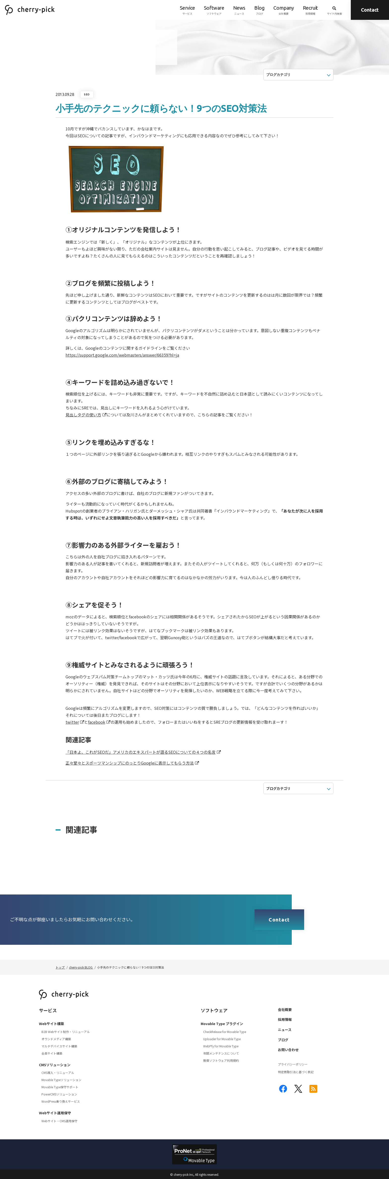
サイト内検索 (334, 9)
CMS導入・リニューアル (57, 1072)
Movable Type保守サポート (59, 1087)
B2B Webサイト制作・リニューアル (65, 1032)
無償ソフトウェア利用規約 (221, 1060)
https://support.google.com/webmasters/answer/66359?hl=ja (122, 355)
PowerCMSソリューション (59, 1094)
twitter (72, 722)
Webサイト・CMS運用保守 (59, 1121)
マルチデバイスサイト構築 (59, 1046)
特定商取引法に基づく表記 (296, 1072)
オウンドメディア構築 (56, 1039)
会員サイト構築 (51, 1053)
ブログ (259, 9)
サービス (187, 9)
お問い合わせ (288, 1049)
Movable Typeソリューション (61, 1080)
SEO (87, 94)
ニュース (239, 9)
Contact (370, 10)
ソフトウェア (214, 9)
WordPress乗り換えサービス (60, 1101)
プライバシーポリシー (293, 1064)
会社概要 (283, 9)
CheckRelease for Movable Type (224, 1032)
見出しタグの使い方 (83, 415)
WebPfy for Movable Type (220, 1046)
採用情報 (310, 9)
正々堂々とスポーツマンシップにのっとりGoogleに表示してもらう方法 (129, 763)
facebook (96, 722)
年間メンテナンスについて (221, 1053)
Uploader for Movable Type (222, 1039)
